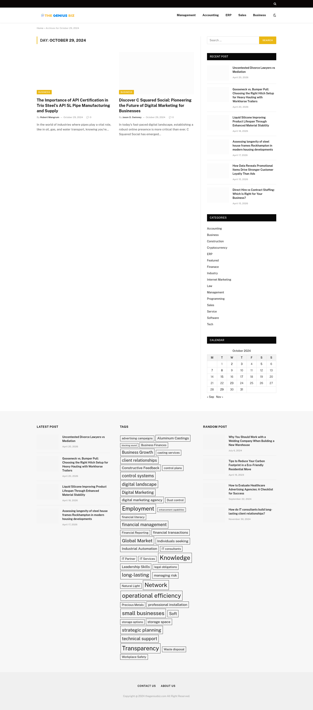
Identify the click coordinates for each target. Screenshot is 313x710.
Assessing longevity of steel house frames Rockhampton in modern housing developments (253, 145)
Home (40, 28)
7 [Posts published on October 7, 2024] (212, 370)
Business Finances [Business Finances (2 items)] (153, 445)
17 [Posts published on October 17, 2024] (241, 376)
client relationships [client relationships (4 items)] (139, 460)
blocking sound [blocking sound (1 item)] (129, 445)
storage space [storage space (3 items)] (159, 622)
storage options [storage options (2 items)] (132, 622)
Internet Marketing (219, 279)
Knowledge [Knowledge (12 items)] (175, 557)
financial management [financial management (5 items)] (144, 524)
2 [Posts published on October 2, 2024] (232, 364)
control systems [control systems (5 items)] (138, 475)
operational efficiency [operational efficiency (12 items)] (151, 595)
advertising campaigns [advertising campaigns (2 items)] (137, 438)
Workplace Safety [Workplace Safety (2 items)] (134, 657)
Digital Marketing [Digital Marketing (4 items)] (138, 492)
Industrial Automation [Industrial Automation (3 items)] (139, 548)
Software (213, 318)
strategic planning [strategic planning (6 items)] (141, 630)
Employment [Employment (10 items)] (138, 508)
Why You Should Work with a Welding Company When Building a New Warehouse (251, 441)
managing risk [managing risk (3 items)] (165, 575)
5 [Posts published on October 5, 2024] (261, 364)
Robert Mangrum (49, 117)
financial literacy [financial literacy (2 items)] (133, 517)
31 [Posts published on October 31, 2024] (241, 389)
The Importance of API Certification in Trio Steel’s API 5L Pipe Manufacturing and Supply (73, 105)
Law (209, 286)
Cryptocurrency (217, 247)
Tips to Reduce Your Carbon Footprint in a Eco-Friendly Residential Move (247, 465)
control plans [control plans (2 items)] (173, 468)
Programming (216, 298)
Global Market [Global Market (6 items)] (137, 540)
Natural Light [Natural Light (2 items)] (131, 586)
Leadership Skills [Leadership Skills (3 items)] (136, 567)
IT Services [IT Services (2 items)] (147, 558)
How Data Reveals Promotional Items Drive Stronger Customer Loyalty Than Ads (253, 169)
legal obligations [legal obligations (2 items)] (165, 567)
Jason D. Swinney (132, 117)
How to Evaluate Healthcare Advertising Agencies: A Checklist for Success (251, 489)
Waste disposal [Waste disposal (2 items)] (174, 649)
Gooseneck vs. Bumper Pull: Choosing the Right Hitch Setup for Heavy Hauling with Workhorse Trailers (253, 95)
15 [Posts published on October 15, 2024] (222, 376)
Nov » (219, 396)
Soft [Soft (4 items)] (173, 613)
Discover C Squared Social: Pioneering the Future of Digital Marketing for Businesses (155, 105)
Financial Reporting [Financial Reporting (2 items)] (135, 532)
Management (186, 15)
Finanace (213, 266)
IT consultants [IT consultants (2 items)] (171, 548)
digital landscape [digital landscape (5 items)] (139, 484)
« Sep (210, 396)
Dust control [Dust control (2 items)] (175, 500)
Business (259, 15)
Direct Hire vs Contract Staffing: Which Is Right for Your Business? (254, 193)
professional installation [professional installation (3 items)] (167, 605)
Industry (212, 273)
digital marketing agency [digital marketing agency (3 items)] (142, 500)
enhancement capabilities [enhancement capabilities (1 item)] (171, 510)
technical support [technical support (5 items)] (139, 638)
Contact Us (147, 685)
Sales (242, 15)
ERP (229, 15)
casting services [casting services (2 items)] (168, 452)
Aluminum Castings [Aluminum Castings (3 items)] (173, 438)
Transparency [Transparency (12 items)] (140, 648)
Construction (215, 241)
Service (212, 311)
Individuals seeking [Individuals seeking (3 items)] (172, 541)
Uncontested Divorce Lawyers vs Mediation (254, 69)
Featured (213, 260)
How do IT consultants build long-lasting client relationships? (250, 511)
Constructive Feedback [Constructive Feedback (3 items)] (140, 468)
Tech (210, 324)
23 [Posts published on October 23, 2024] (232, 383)
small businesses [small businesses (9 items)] (143, 613)
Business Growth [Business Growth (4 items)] (137, 452)
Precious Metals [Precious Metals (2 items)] (133, 604)
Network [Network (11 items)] (156, 585)
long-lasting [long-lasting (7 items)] (135, 575)
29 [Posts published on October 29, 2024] (222, 389)
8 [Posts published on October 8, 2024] (222, 370)
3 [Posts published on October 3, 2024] (242, 364)
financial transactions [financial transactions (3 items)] (170, 532)
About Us (168, 685)
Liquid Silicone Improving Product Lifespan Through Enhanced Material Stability (251, 121)
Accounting (210, 15)
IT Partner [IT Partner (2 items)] (128, 558)
